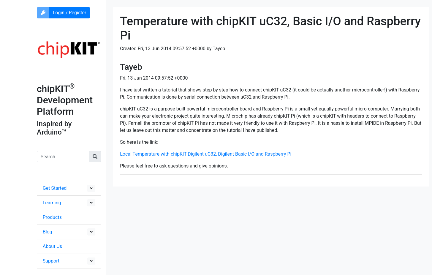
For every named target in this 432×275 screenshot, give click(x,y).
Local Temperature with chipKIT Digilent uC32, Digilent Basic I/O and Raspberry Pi (205, 154)
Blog (47, 232)
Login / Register (69, 12)
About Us (52, 246)
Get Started (55, 188)
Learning (52, 203)
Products (52, 217)
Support (51, 261)
